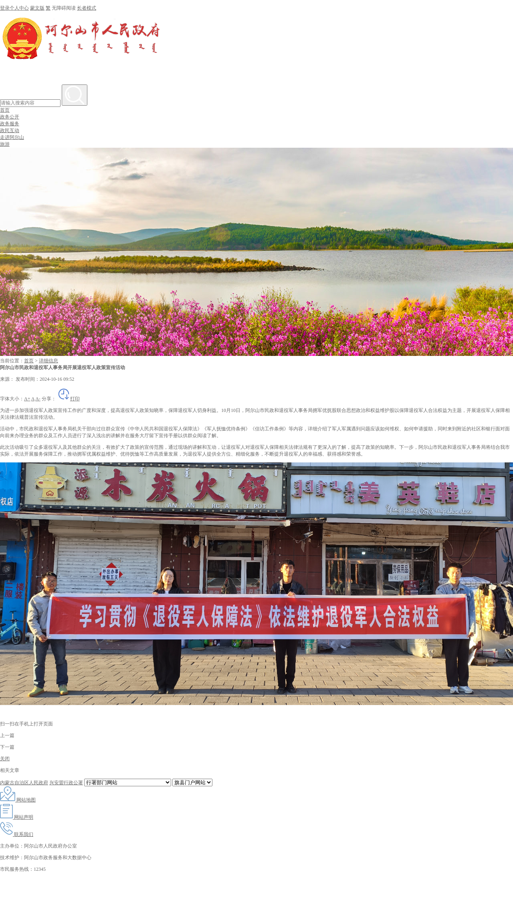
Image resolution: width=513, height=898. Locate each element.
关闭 (5, 758)
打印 (68, 399)
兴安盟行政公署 (66, 782)
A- (37, 399)
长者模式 (86, 8)
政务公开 (9, 117)
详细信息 (48, 361)
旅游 (5, 144)
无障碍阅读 (64, 8)
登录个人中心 (14, 8)
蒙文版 (37, 8)
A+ (27, 399)
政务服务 (9, 124)
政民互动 (9, 130)
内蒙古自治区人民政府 (24, 782)
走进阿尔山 (12, 137)
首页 (5, 110)
